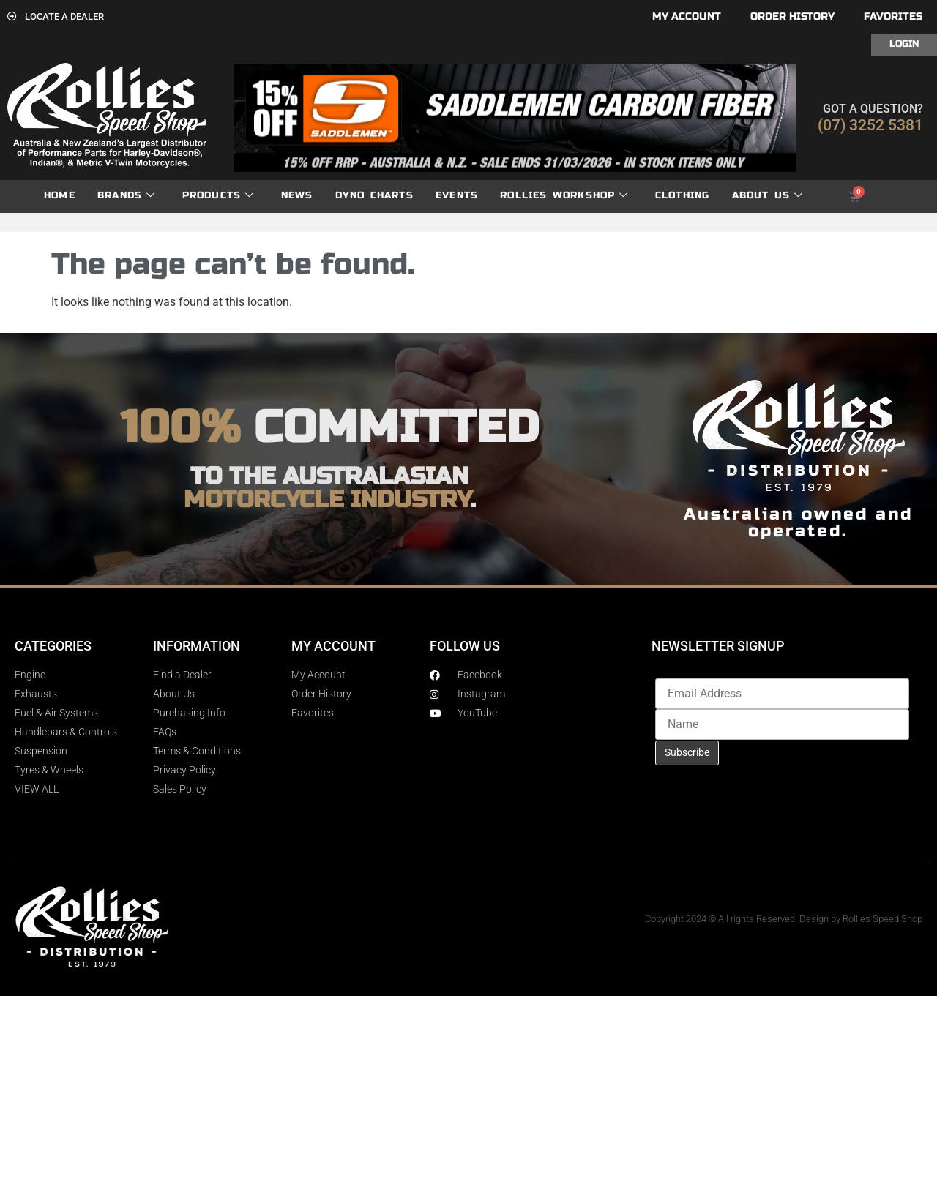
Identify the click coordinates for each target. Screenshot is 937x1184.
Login (904, 44)
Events (457, 195)
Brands (126, 196)
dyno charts (374, 195)
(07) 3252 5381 (870, 125)
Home (59, 195)
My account (686, 16)
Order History (792, 16)
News (297, 195)
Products (218, 196)
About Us (768, 196)
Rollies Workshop (564, 196)
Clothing (682, 195)
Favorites (893, 16)
